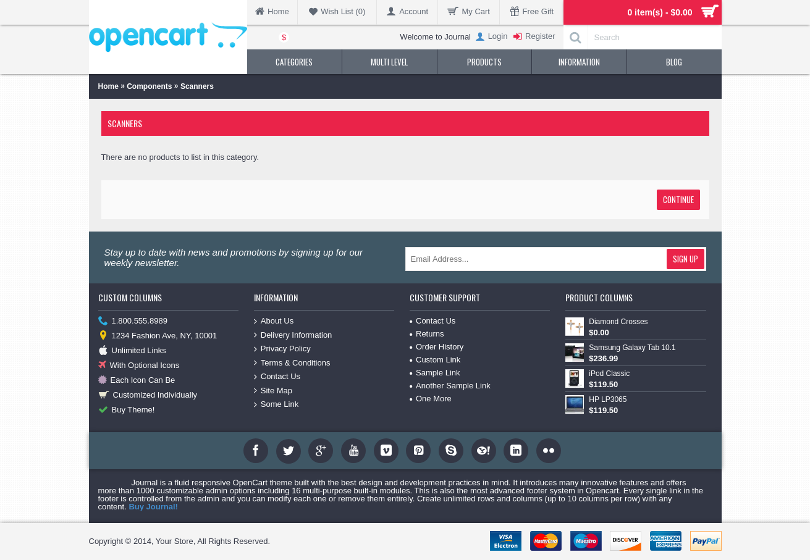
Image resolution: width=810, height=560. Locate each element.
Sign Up (685, 259)
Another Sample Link (450, 385)
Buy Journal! (153, 506)
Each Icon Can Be (136, 380)
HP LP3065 (607, 399)
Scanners (197, 86)
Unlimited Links (132, 351)
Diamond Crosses (618, 321)
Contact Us (277, 377)
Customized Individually (148, 395)
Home (108, 86)
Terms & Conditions (292, 363)
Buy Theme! (126, 410)
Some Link (276, 404)
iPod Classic (609, 373)
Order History (436, 346)
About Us (273, 321)
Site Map (273, 391)
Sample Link (435, 372)
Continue (678, 199)
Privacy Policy (282, 349)
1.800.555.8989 (132, 321)
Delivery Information (293, 335)
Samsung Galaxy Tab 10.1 (632, 347)
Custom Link (435, 359)
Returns (427, 333)
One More (431, 398)
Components (149, 86)
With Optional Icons (139, 366)
